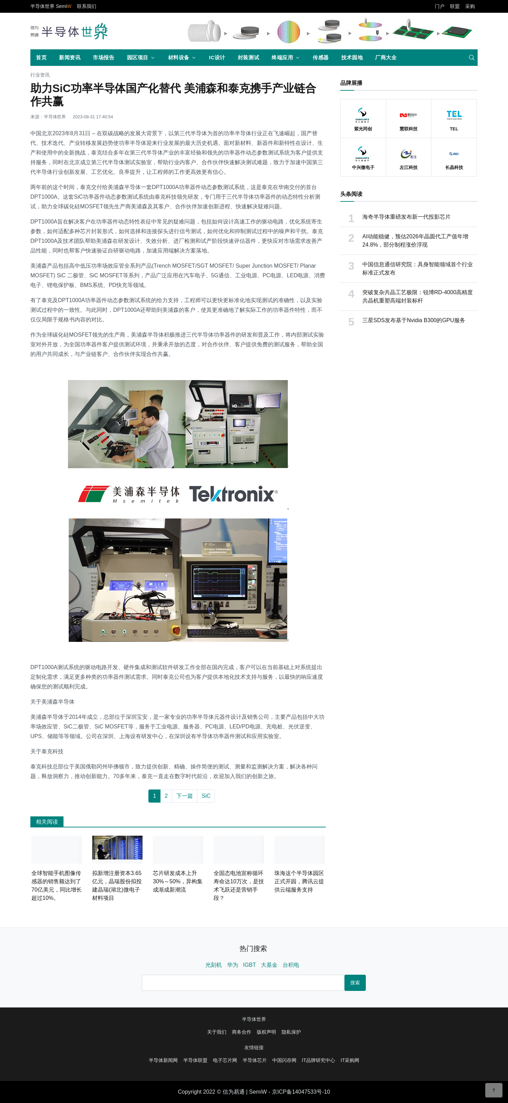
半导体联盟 (195, 1060)
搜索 (355, 982)
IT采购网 (350, 1060)
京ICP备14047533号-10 (301, 1092)
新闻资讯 (69, 57)
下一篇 (184, 796)
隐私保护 (291, 1032)
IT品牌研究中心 (318, 1060)
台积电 (291, 965)
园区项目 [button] (137, 57)
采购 (470, 6)
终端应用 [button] (282, 57)
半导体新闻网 (163, 1060)
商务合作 (241, 1032)
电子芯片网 (225, 1060)
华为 (232, 965)
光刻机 (213, 965)
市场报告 (103, 57)
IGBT (249, 965)
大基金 (269, 965)
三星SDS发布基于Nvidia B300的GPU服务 (413, 320)
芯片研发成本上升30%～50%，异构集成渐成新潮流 (178, 881)
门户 (439, 6)
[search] (472, 57)
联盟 (455, 6)
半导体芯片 (255, 1060)
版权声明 (266, 1032)
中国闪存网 (284, 1060)
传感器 (321, 57)
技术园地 (352, 57)
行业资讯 (40, 75)
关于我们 (216, 1032)
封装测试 (248, 57)
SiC (206, 796)
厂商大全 (386, 57)
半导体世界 (254, 1019)
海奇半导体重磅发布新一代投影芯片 (406, 217)
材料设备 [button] (178, 57)
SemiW (258, 1092)
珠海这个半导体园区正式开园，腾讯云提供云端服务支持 (299, 881)
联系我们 (86, 6)
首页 (41, 57)
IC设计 (217, 57)
